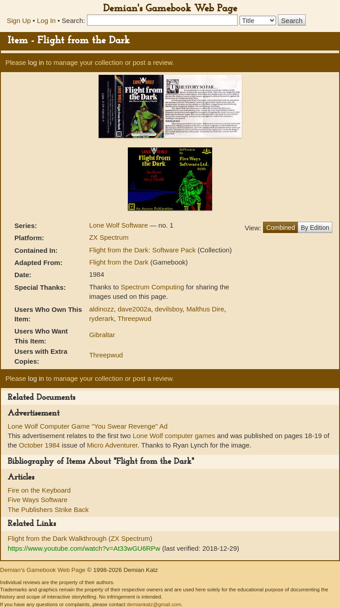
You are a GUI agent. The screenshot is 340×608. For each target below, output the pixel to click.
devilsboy (168, 309)
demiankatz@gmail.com (154, 604)
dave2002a (134, 309)
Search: (73, 20)
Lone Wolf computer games (174, 435)
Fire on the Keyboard (39, 490)
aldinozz (101, 309)
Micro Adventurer (112, 445)
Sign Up (19, 20)
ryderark (101, 318)
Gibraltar (102, 334)
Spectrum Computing (152, 287)
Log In (46, 20)
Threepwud (134, 318)
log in (36, 62)
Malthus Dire (205, 309)
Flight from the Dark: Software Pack (143, 250)
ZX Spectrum (109, 237)
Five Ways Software (38, 499)
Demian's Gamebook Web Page (170, 9)
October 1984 (39, 445)
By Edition (315, 227)
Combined (280, 227)
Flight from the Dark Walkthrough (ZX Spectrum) (80, 538)
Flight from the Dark (119, 262)
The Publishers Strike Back (48, 509)
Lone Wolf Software (119, 225)
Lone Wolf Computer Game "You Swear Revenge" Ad (88, 426)
